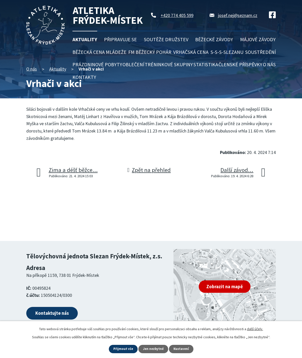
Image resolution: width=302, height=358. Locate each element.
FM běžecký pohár (149, 52)
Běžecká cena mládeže (99, 52)
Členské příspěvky (240, 64)
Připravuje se (120, 39)
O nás (269, 64)
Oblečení (133, 64)
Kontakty (84, 77)
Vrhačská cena (191, 52)
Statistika (205, 64)
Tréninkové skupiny (169, 64)
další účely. (255, 328)
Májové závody (258, 39)
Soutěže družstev (166, 39)
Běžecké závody (214, 39)
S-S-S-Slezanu (227, 52)
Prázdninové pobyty (97, 64)
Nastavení (182, 348)
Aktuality (84, 39)
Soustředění (260, 52)
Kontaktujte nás (58, 314)
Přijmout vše (121, 348)
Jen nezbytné (153, 348)
